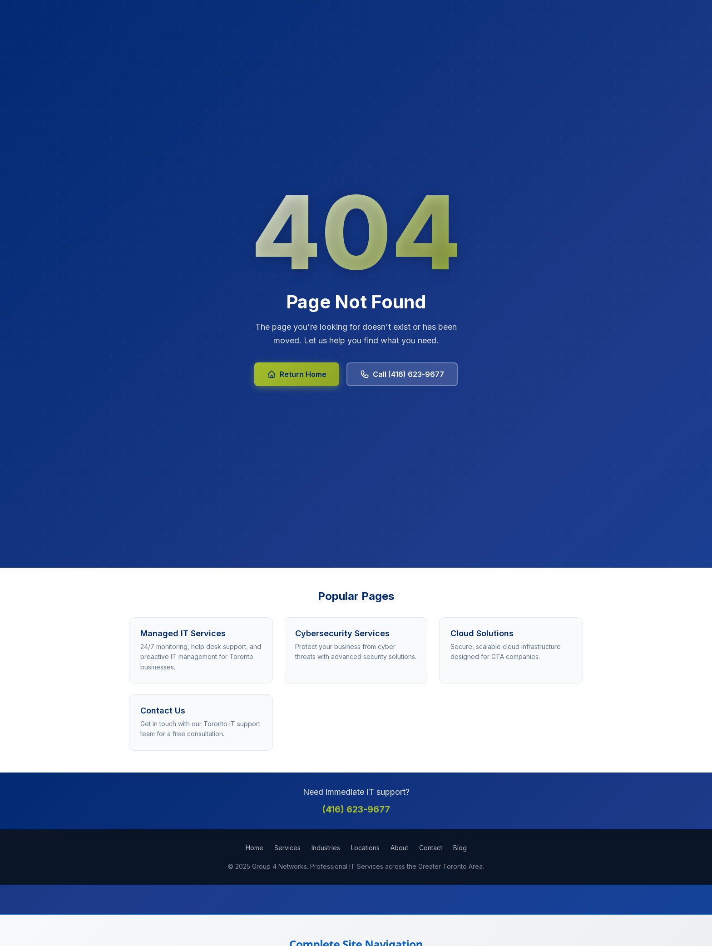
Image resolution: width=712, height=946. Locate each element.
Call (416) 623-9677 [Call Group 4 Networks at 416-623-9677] (402, 374)
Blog (460, 848)
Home (254, 848)
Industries (326, 848)
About (399, 848)
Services (287, 848)
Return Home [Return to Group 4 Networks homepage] (296, 374)
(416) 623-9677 (356, 809)
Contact (430, 848)
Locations (365, 848)
